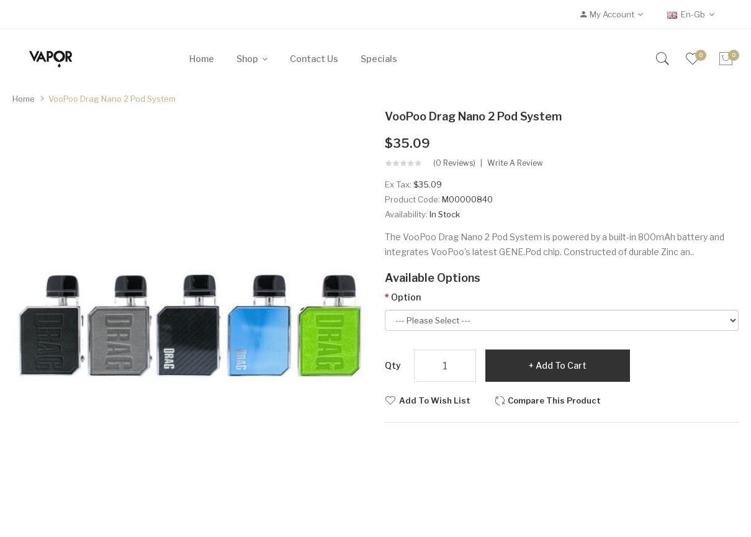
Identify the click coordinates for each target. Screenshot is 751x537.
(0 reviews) (454, 163)
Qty (393, 365)
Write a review (515, 163)
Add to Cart (561, 365)
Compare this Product (554, 400)
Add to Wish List (434, 400)
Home (23, 99)
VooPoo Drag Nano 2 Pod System (112, 99)
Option (406, 297)
